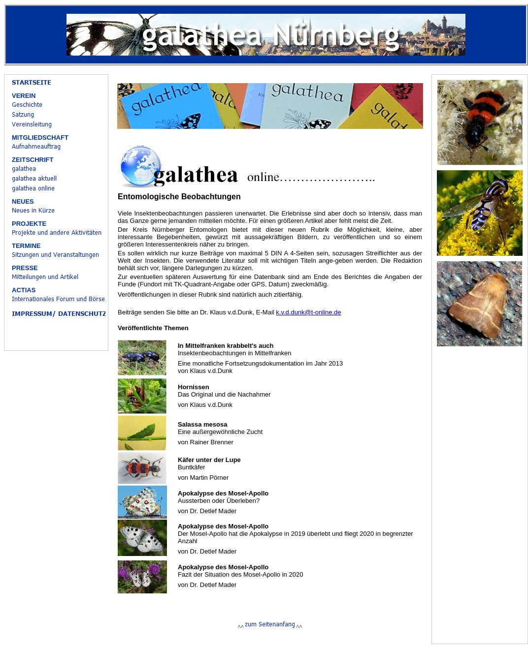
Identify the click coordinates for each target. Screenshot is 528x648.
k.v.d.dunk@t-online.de (308, 312)
